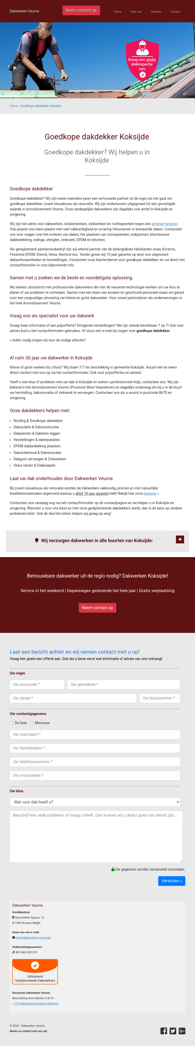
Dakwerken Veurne (24, 11)
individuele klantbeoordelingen (36, 1003)
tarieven (150, 493)
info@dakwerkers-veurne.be (33, 937)
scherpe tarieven (165, 224)
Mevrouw (40, 723)
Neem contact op (81, 10)
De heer (18, 723)
